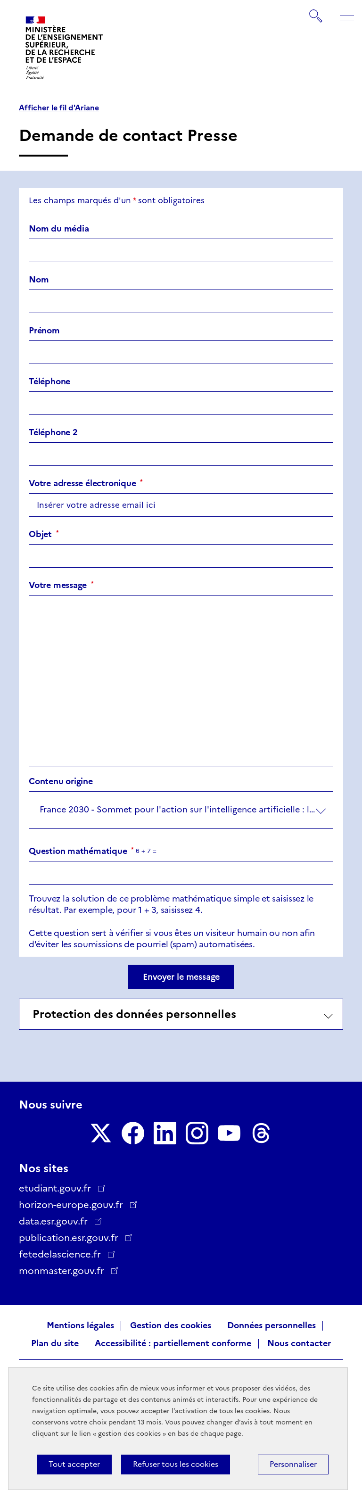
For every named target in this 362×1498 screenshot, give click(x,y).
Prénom (44, 330)
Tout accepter (74, 1464)
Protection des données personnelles (134, 1014)
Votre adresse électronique (86, 483)
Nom (39, 279)
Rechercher (316, 11)
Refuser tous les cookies (175, 1464)
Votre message (61, 585)
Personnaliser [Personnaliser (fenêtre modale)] (293, 1464)
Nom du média (59, 228)
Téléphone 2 (53, 432)
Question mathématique (81, 851)
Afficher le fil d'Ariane (59, 108)
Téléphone (49, 381)
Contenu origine (61, 781)
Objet (44, 534)
